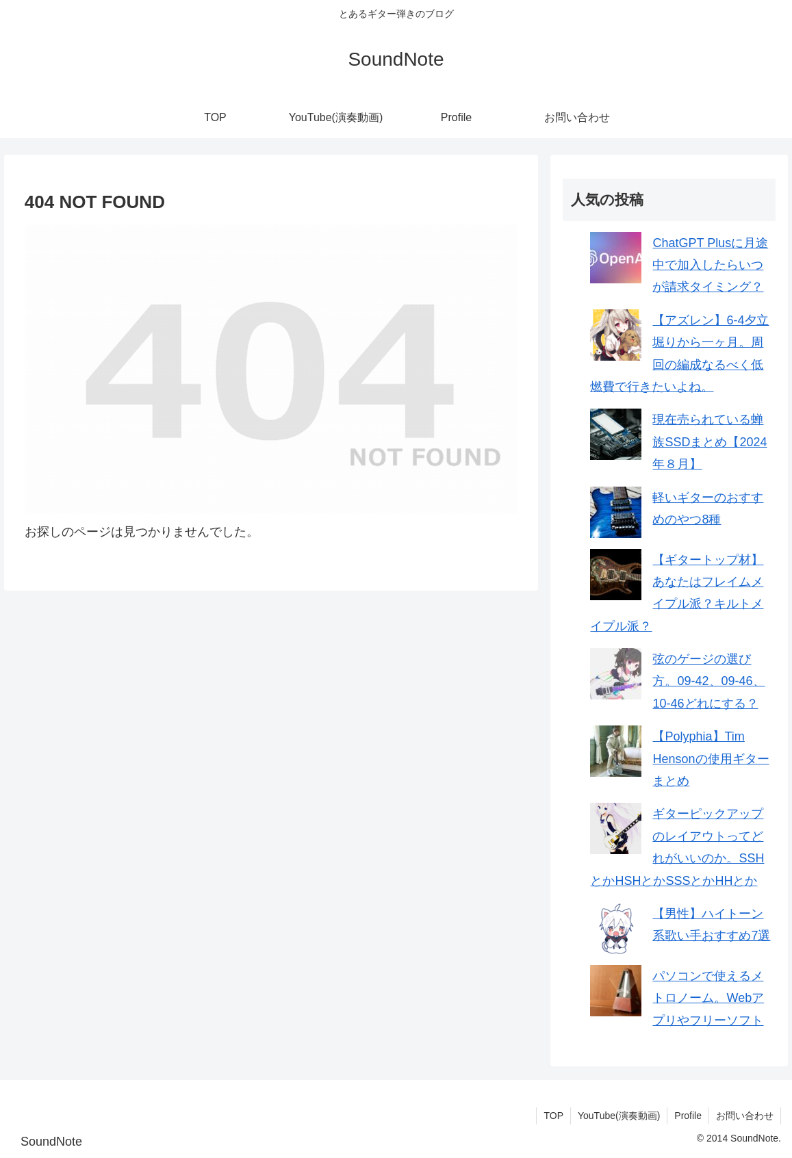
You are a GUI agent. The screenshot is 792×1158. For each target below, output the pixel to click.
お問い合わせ (745, 1115)
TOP (553, 1115)
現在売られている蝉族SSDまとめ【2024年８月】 (709, 442)
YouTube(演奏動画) (619, 1115)
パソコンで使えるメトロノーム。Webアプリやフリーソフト (708, 998)
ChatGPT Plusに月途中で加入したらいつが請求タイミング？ (710, 265)
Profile (688, 1115)
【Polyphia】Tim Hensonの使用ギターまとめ (710, 759)
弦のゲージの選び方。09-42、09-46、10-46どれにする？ (708, 681)
